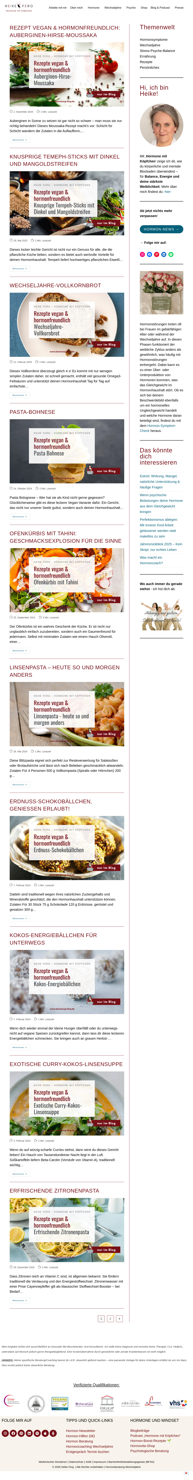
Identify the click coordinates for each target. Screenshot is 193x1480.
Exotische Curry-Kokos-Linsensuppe (66, 1064)
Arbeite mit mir (58, 7)
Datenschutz (76, 1461)
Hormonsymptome (154, 39)
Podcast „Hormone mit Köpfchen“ (155, 1436)
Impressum (99, 1461)
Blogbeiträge (139, 1430)
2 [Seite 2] (110, 1318)
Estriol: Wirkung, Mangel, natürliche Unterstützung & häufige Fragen (160, 481)
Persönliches (149, 67)
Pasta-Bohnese (32, 412)
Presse (179, 7)
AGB (88, 1461)
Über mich (76, 7)
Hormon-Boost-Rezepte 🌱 (150, 1441)
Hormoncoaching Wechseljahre (89, 1446)
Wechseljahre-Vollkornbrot (55, 285)
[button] (77, 8)
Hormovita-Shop (142, 1446)
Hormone (93, 7)
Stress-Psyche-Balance (157, 51)
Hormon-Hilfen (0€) (80, 1436)
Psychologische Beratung (149, 1451)
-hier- (168, 192)
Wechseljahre (112, 7)
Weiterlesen (21, 139)
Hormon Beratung (79, 1441)
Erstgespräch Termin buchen (87, 1452)
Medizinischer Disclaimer (53, 1461)
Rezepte (146, 62)
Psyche (131, 7)
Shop (144, 7)
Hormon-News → (161, 229)
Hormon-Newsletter (80, 1431)
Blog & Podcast (160, 7)
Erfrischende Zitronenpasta (54, 1191)
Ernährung (148, 56)
